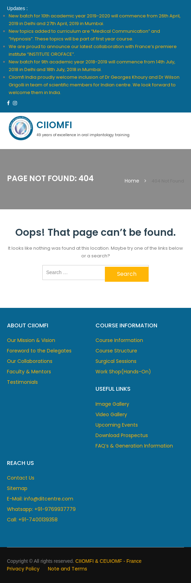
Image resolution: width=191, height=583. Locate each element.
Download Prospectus (122, 435)
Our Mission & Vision (31, 340)
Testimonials (22, 382)
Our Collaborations (29, 361)
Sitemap (17, 488)
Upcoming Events (117, 424)
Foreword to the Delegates (39, 350)
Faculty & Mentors (29, 371)
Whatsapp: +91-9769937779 (41, 509)
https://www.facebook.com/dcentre (8, 103)
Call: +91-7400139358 (32, 519)
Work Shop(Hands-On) (123, 371)
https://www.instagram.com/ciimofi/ (15, 103)
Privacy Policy (23, 568)
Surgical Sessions (116, 361)
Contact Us (20, 477)
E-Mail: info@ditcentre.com (40, 498)
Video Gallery (111, 414)
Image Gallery (112, 404)
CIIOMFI (54, 125)
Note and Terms (67, 568)
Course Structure (116, 350)
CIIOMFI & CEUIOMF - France (108, 561)
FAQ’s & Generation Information (134, 445)
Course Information (119, 340)
